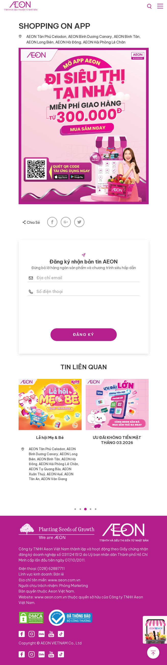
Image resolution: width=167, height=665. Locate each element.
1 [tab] (75, 509)
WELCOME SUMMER (117, 437)
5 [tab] (95, 509)
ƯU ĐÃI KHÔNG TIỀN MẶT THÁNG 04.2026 (50, 440)
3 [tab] (85, 509)
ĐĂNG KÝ (83, 334)
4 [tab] (90, 509)
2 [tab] (80, 509)
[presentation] (83, 311)
